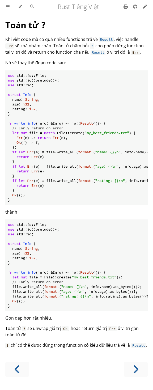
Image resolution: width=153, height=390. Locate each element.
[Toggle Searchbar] (32, 6)
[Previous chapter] (17, 369)
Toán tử (25, 25)
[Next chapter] (136, 369)
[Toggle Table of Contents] (7, 6)
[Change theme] (20, 6)
